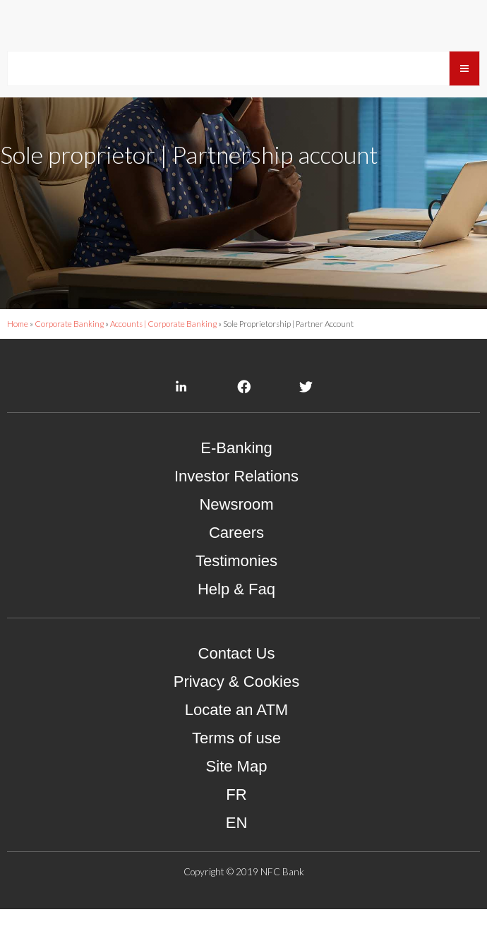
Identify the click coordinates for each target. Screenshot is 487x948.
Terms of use (236, 777)
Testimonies (236, 600)
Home (17, 363)
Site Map (236, 806)
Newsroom (236, 544)
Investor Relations (236, 515)
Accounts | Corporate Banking (163, 363)
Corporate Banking (69, 363)
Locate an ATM (236, 749)
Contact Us (236, 693)
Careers (236, 572)
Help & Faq (236, 628)
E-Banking (236, 487)
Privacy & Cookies (237, 721)
